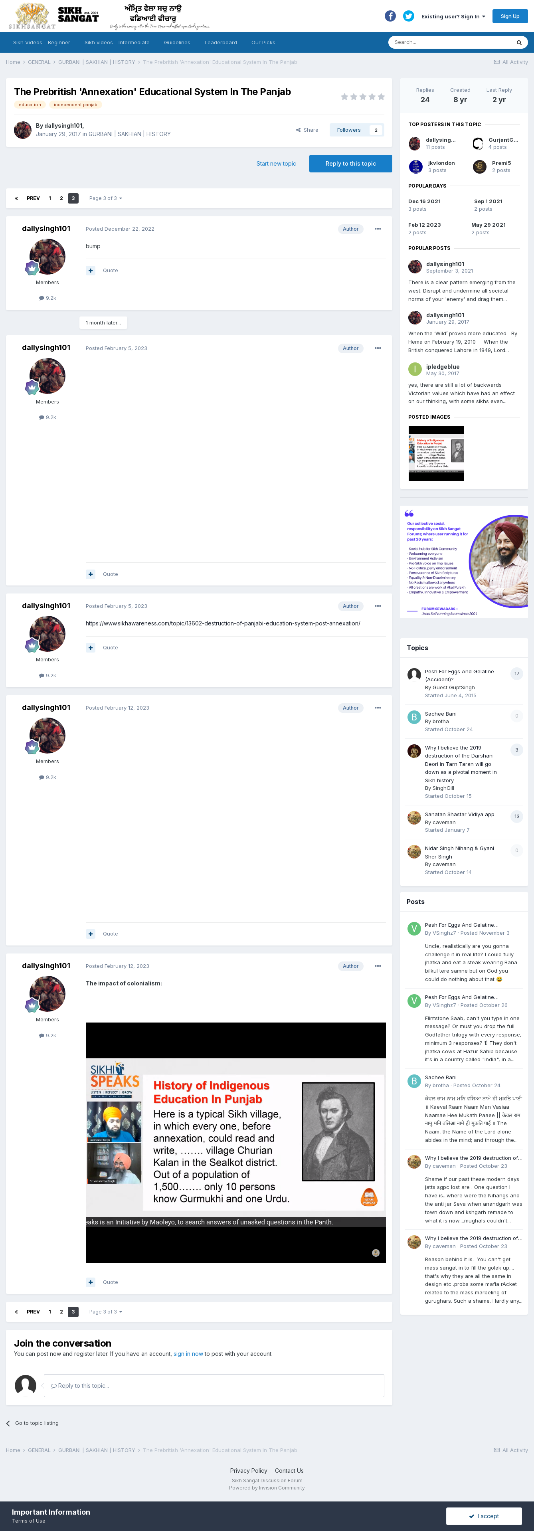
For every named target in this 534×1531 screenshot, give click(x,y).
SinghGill (443, 788)
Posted (120, 228)
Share (307, 130)
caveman (444, 822)
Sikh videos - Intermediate (117, 42)
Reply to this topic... (80, 1385)
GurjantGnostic (509, 139)
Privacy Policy (248, 1470)
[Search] (441, 42)
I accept (484, 1516)
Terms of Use (28, 1520)
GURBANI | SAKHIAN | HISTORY (130, 134)
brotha (441, 721)
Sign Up (510, 16)
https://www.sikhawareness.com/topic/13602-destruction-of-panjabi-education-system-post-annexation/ (223, 623)
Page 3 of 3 (105, 198)
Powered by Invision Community (267, 1488)
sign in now (188, 1353)
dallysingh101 (63, 125)
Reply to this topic (351, 163)
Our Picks (263, 42)
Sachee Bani (441, 713)
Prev (33, 198)
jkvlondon (441, 163)
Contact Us (289, 1470)
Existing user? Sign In (453, 16)
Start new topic (276, 163)
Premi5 (501, 163)
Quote (110, 270)
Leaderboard (221, 42)
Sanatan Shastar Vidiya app (459, 814)
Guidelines (177, 42)
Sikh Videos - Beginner (41, 42)
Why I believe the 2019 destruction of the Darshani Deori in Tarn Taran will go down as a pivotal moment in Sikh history (461, 763)
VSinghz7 (444, 933)
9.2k (47, 298)
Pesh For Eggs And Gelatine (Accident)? (459, 925)
